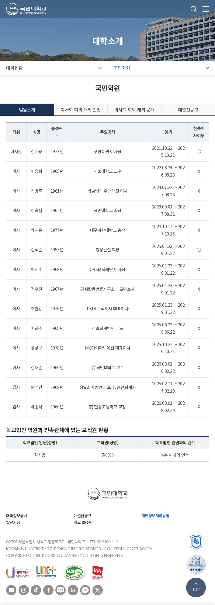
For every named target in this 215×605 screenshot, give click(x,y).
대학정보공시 (16, 515)
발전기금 (13, 522)
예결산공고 (82, 515)
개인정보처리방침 (155, 515)
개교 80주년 (83, 522)
